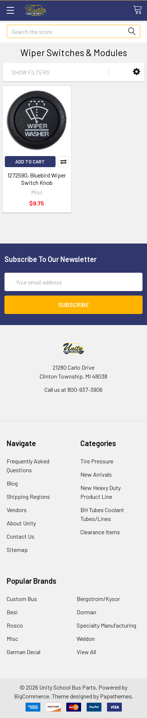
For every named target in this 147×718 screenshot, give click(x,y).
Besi (12, 611)
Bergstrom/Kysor (98, 598)
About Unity (21, 523)
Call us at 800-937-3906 (73, 389)
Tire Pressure (96, 461)
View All (86, 651)
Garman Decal (23, 651)
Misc (12, 638)
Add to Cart (30, 162)
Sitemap (17, 549)
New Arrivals (96, 474)
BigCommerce (31, 696)
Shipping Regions (28, 496)
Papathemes (116, 696)
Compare (63, 161)
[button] (136, 71)
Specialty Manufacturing (106, 625)
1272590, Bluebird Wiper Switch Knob (36, 179)
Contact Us (20, 536)
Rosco (15, 625)
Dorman (86, 611)
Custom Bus (22, 598)
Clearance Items (100, 531)
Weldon (86, 638)
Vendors (17, 509)
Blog (12, 483)
